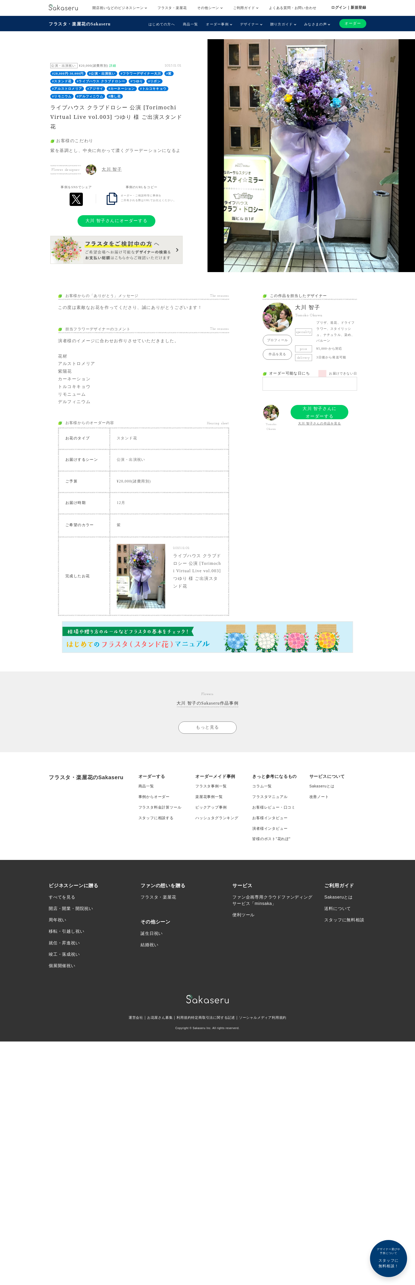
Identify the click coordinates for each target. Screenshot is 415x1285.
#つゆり (136, 81)
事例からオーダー (154, 797)
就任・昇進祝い (64, 943)
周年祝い (57, 920)
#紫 (169, 73)
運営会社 (131, 1018)
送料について (337, 909)
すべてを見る (62, 897)
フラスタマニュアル (269, 797)
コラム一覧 (262, 786)
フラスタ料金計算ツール (160, 807)
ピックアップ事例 (211, 807)
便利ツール (243, 915)
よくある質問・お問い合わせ (292, 8)
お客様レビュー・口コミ (273, 807)
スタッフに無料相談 (344, 920)
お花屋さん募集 (156, 1018)
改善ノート (319, 797)
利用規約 (182, 1018)
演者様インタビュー (269, 828)
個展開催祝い (62, 966)
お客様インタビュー (269, 818)
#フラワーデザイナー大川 (141, 73)
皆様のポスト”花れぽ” (271, 839)
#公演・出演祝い (102, 73)
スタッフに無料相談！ (388, 1257)
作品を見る (277, 354)
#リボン (154, 81)
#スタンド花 (61, 81)
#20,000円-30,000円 (68, 73)
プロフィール (277, 340)
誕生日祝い (152, 933)
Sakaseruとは (322, 786)
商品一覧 (190, 24)
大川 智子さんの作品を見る (319, 423)
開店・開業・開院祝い (71, 909)
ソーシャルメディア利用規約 (266, 1018)
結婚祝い (149, 945)
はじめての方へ (161, 24)
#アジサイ (95, 89)
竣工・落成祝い (64, 954)
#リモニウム (61, 96)
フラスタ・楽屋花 (172, 8)
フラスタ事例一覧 (211, 786)
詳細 (112, 65)
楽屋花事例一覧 (209, 797)
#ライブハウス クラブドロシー (101, 81)
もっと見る (207, 727)
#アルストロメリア (67, 89)
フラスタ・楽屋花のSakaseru (80, 24)
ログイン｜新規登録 (348, 7)
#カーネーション (122, 89)
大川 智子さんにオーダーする (116, 220)
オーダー (353, 23)
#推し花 (115, 96)
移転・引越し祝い (66, 931)
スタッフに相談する (156, 818)
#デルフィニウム (90, 96)
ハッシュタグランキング (216, 818)
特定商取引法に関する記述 (213, 1018)
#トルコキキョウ (153, 89)
